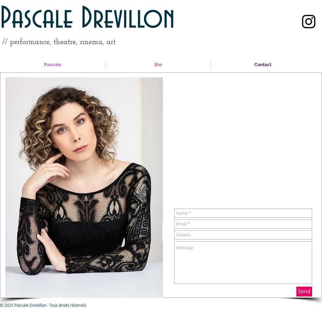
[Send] (304, 292)
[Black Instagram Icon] (309, 22)
